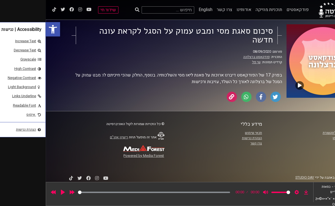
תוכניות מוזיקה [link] (223, 9)
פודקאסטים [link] (252, 9)
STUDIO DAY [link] (259, 177)
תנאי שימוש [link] (207, 132)
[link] (7, 29)
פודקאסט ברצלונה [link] (211, 56)
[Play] (17, 192)
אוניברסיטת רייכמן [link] (300, 138)
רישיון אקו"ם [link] (73, 137)
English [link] (160, 9)
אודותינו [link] (198, 9)
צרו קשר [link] (179, 9)
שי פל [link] (210, 62)
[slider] (108, 192)
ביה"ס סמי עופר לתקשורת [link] (295, 132)
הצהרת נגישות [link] (206, 138)
